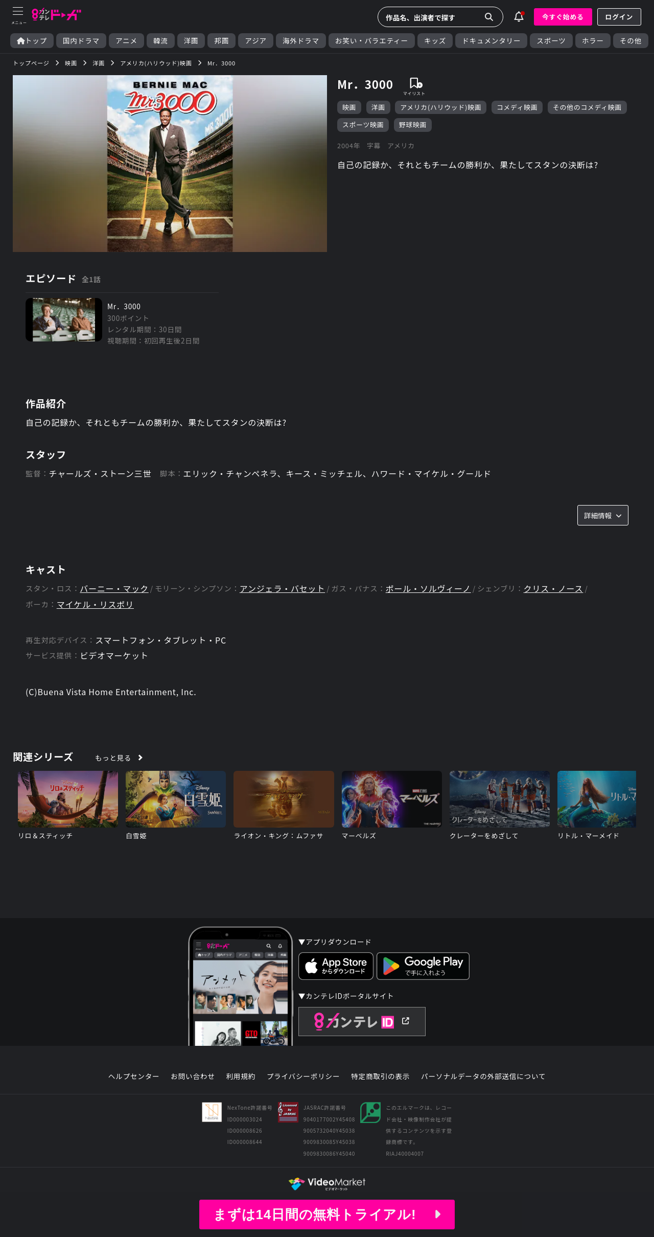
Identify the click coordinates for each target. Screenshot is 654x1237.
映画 (349, 107)
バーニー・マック (114, 588)
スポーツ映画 (363, 124)
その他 (631, 40)
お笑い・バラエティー (371, 40)
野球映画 (413, 124)
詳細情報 (603, 515)
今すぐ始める (563, 16)
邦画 (221, 40)
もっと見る (113, 757)
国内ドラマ (81, 40)
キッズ (435, 40)
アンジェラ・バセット (282, 588)
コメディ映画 (517, 107)
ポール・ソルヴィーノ (428, 588)
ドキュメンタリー (491, 40)
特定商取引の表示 (380, 1076)
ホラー (593, 40)
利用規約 (240, 1076)
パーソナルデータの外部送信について (483, 1076)
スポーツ (551, 40)
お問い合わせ (193, 1076)
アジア (256, 40)
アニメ (126, 40)
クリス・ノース (553, 588)
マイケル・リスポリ (95, 604)
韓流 (160, 40)
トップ (32, 40)
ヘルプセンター (134, 1076)
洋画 (191, 40)
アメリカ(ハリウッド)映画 (440, 107)
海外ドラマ (301, 40)
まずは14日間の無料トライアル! (327, 1214)
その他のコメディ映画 (587, 107)
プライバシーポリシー (303, 1076)
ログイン (619, 16)
